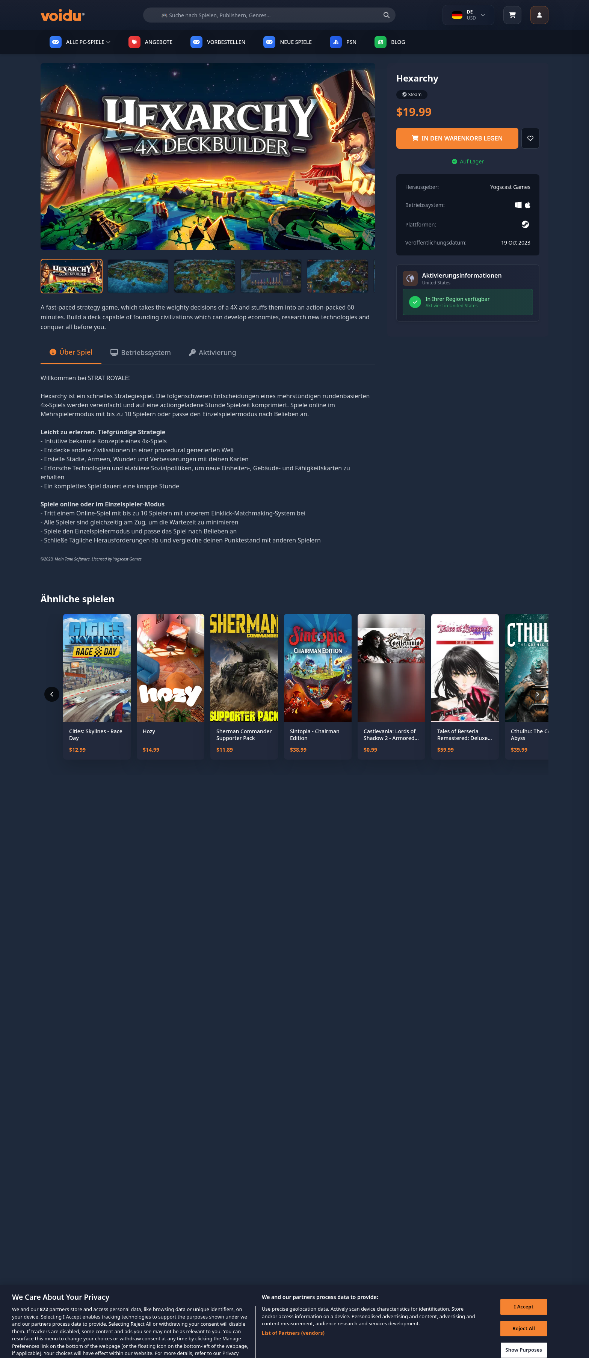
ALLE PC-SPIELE (80, 42)
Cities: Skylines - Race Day (95, 734)
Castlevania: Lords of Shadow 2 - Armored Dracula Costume (389, 734)
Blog (390, 42)
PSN (343, 42)
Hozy (149, 731)
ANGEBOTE (150, 42)
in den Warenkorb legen (457, 138)
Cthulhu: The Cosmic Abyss (536, 734)
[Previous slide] (57, 156)
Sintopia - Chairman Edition (315, 734)
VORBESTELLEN (217, 42)
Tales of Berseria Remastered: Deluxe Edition (462, 734)
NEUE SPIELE (287, 42)
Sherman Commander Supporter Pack (244, 734)
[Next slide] (358, 156)
